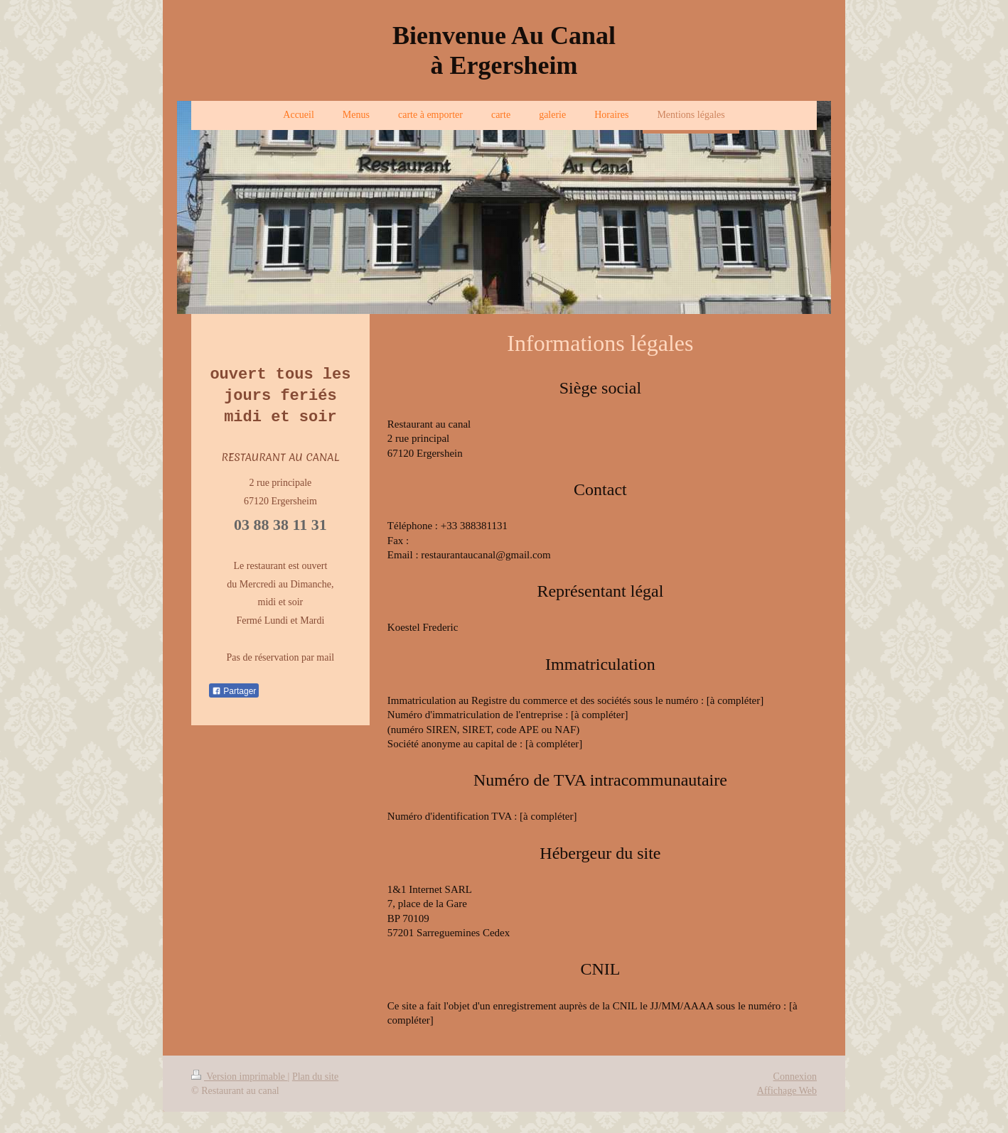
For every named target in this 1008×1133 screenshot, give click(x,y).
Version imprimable (239, 1076)
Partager (234, 690)
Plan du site (315, 1076)
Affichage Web (787, 1090)
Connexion (795, 1076)
